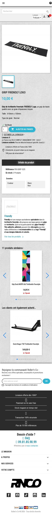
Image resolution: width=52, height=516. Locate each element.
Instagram (35, 495)
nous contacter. (32, 446)
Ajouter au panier (22, 129)
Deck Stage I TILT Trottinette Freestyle (26, 344)
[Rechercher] (26, 11)
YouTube (17, 495)
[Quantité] (5, 129)
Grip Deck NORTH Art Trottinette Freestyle (26, 284)
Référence (10, 169)
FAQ (26, 438)
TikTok (26, 495)
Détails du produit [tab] (26, 162)
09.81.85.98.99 (26, 442)
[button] (44, 143)
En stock (9, 173)
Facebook (9, 495)
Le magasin (6, 452)
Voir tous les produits (14, 236)
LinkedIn (44, 495)
